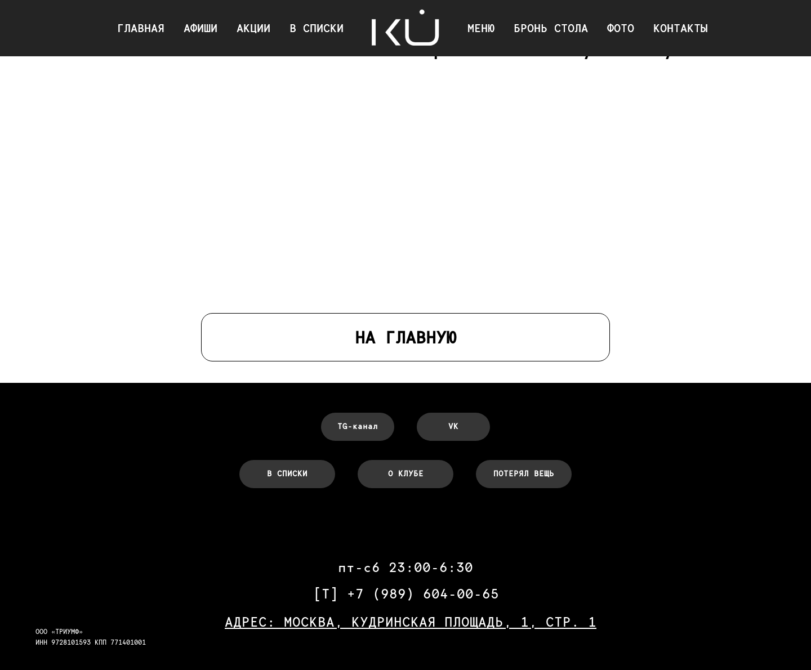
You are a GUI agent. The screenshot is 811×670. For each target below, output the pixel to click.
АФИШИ (200, 28)
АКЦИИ (253, 28)
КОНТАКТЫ (680, 28)
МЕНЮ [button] (480, 28)
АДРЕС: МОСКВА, (288, 622)
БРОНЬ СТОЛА (551, 28)
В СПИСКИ (316, 28)
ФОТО (620, 28)
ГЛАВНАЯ (140, 28)
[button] (524, 474)
